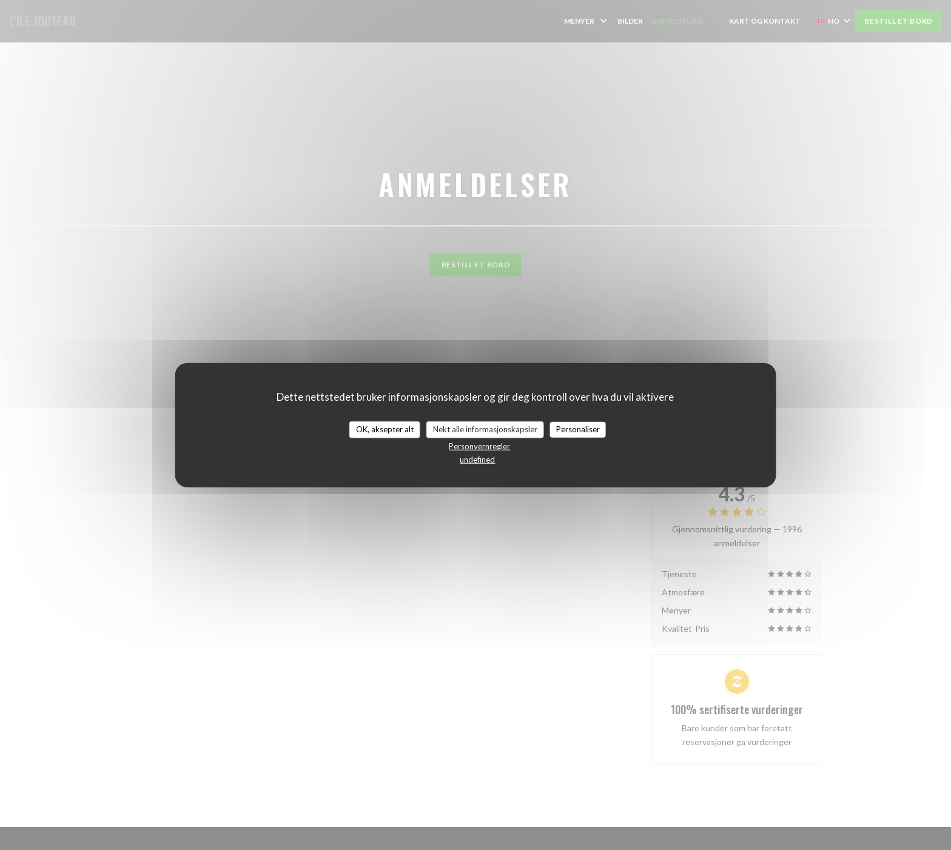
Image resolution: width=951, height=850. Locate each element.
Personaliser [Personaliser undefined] (578, 429)
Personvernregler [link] (479, 445)
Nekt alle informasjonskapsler (485, 429)
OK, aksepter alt (385, 429)
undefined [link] (477, 459)
